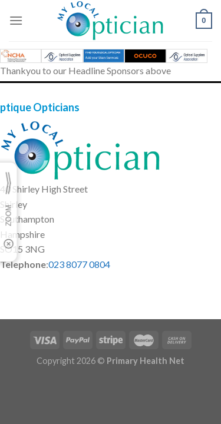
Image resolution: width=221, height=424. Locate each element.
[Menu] (16, 20)
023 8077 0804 (79, 264)
